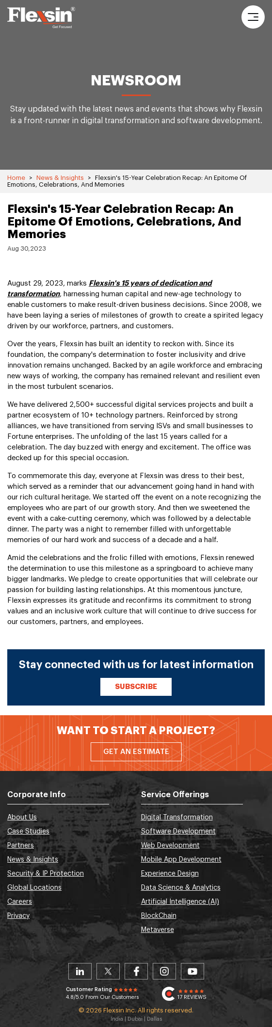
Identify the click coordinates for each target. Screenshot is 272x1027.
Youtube (192, 971)
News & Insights (60, 178)
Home (16, 178)
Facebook (136, 971)
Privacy (18, 916)
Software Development (178, 831)
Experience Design (170, 873)
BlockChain (158, 916)
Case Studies (28, 831)
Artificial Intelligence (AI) (180, 902)
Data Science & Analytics (181, 887)
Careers (19, 902)
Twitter (108, 971)
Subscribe (136, 686)
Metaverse (157, 930)
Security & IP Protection (45, 873)
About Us (22, 817)
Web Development (170, 845)
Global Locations (34, 887)
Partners (20, 845)
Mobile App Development (181, 859)
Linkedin (80, 971)
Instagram (164, 971)
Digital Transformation (177, 817)
